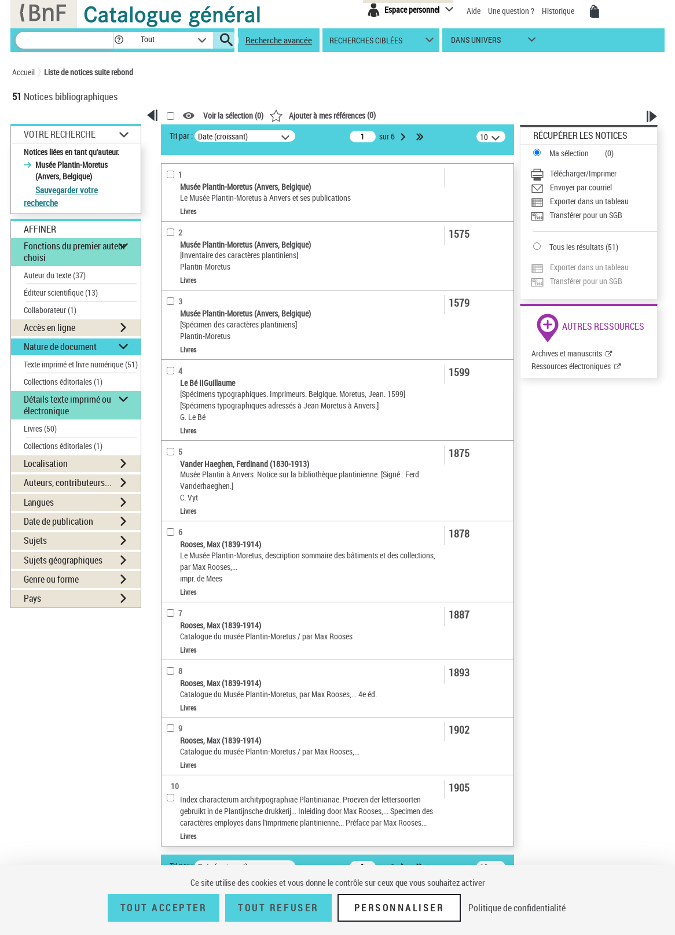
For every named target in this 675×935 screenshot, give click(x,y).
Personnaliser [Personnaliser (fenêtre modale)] (399, 907)
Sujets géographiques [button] (63, 560)
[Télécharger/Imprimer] (593, 173)
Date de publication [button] (58, 521)
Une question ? (511, 10)
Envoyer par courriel (581, 187)
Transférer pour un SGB (586, 214)
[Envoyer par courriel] (593, 187)
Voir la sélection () (233, 116)
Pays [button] (32, 598)
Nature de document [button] (60, 346)
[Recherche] (64, 40)
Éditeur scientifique (61, 292)
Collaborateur (50, 309)
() (322, 114)
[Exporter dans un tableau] (593, 201)
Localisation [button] (46, 463)
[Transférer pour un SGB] (593, 215)
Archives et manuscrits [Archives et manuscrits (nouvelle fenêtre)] (566, 353)
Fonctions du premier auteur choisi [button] (75, 251)
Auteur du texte (55, 275)
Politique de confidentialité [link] (517, 907)
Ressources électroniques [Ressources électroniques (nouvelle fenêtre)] (571, 365)
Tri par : (181, 135)
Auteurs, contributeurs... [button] (68, 482)
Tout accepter (163, 907)
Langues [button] (39, 502)
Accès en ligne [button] (49, 327)
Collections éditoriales (63, 381)
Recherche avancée (278, 40)
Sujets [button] (35, 540)
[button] (118, 40)
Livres (40, 428)
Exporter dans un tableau (589, 201)
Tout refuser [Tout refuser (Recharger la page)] (278, 907)
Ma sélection (569, 153)
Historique (559, 10)
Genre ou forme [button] (51, 579)
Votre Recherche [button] (60, 134)
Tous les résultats (576, 246)
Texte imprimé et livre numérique (81, 364)
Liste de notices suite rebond (88, 72)
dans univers (476, 42)
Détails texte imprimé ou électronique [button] (67, 405)
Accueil (23, 72)
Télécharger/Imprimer (583, 173)
